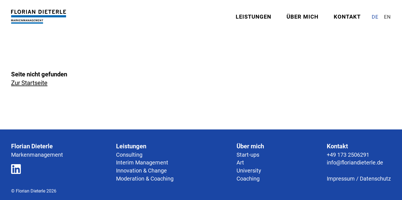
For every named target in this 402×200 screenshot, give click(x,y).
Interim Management (142, 162)
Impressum (341, 178)
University (249, 170)
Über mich (302, 16)
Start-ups (248, 154)
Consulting (129, 154)
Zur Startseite (29, 82)
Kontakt (347, 16)
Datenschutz (375, 178)
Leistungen (253, 16)
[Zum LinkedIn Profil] (16, 170)
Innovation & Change (141, 170)
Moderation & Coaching (145, 178)
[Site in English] (387, 17)
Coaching (248, 178)
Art (240, 162)
